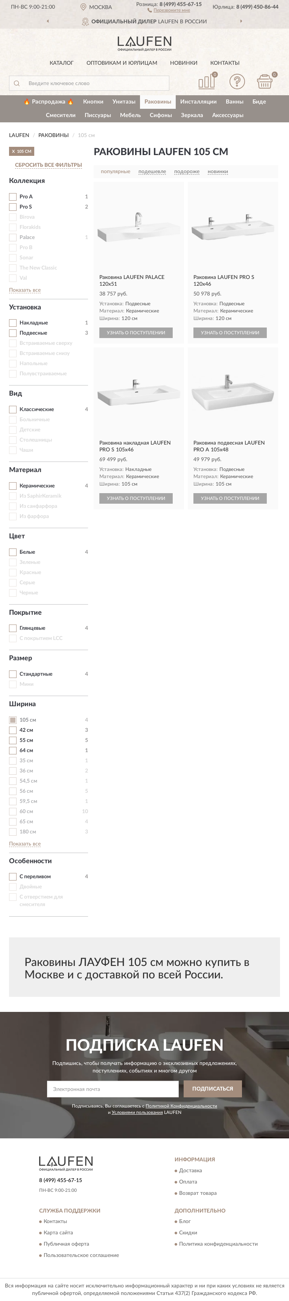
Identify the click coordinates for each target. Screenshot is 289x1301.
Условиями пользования (137, 1112)
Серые (27, 582)
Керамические (37, 486)
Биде (259, 102)
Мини (26, 684)
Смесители (61, 115)
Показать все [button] (25, 290)
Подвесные (33, 333)
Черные (29, 593)
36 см (26, 771)
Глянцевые (32, 628)
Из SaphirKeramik (40, 496)
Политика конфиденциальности (218, 1244)
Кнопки (93, 102)
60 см (26, 811)
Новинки (184, 63)
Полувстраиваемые (43, 373)
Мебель (130, 115)
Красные (30, 572)
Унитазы (124, 102)
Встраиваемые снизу (45, 353)
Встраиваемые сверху (46, 343)
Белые (27, 552)
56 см (26, 791)
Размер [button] (20, 658)
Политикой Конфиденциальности (181, 1106)
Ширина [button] (22, 704)
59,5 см (28, 801)
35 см (26, 760)
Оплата (188, 1182)
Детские (30, 430)
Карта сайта (58, 1232)
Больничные (35, 419)
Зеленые (30, 562)
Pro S (26, 207)
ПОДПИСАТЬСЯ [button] (212, 1089)
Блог (185, 1221)
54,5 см (28, 781)
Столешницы (36, 440)
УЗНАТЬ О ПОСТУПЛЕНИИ (136, 333)
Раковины (157, 102)
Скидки (188, 1232)
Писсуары (98, 115)
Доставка (190, 1170)
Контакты (225, 63)
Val (23, 278)
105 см (28, 720)
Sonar (26, 258)
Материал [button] (25, 470)
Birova (27, 217)
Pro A (26, 197)
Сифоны (161, 115)
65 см (26, 821)
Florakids (30, 227)
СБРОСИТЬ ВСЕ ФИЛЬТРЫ (48, 165)
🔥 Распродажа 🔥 (48, 102)
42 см (26, 730)
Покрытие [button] (25, 612)
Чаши (26, 450)
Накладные (34, 323)
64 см (26, 750)
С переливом (35, 876)
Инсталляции (198, 102)
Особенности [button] (30, 861)
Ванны (234, 102)
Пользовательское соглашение (81, 1255)
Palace (27, 237)
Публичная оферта (66, 1244)
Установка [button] (25, 307)
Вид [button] (15, 393)
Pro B (26, 247)
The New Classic (38, 268)
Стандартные (36, 674)
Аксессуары (227, 115)
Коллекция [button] (27, 181)
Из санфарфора (38, 506)
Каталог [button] (62, 63)
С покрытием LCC (41, 638)
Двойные (31, 887)
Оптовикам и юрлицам (122, 63)
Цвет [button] (17, 536)
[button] (169, 10)
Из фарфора (34, 516)
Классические (37, 409)
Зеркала (192, 115)
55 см (26, 740)
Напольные (33, 363)
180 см (28, 832)
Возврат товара (198, 1193)
